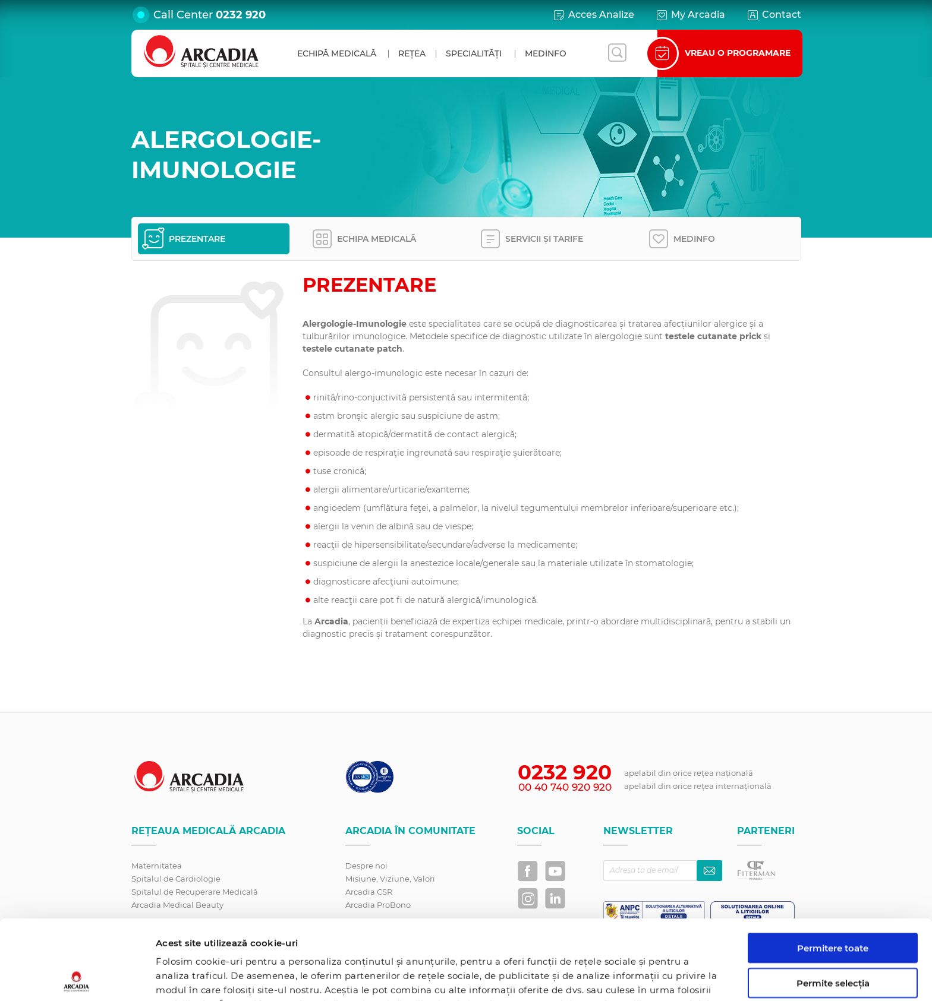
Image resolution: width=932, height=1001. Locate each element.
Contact (773, 14)
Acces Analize (593, 14)
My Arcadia (690, 14)
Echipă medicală (336, 53)
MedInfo (545, 53)
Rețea (412, 53)
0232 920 (241, 15)
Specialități (474, 53)
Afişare (614, 977)
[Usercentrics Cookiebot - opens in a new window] (77, 978)
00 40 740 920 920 (565, 787)
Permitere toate (832, 868)
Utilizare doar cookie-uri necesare (833, 943)
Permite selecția (833, 903)
